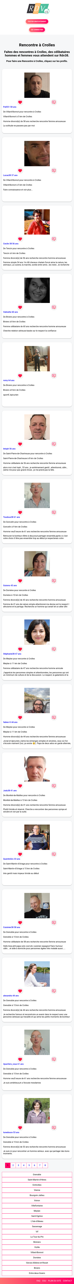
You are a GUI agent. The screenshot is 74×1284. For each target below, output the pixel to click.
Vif (37, 1231)
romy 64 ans (8, 380)
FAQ (38, 1281)
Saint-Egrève (37, 1216)
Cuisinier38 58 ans (11, 927)
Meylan (37, 1211)
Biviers (37, 1268)
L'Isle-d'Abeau (37, 1221)
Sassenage (37, 1226)
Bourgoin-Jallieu (37, 1195)
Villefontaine (37, 1205)
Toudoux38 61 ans (11, 517)
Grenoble (37, 1174)
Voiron (37, 1200)
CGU (44, 1281)
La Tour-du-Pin (37, 1237)
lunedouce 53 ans (11, 1132)
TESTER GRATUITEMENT (37, 21)
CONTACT (67, 1281)
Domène (37, 1257)
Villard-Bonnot (37, 1252)
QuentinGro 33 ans (11, 859)
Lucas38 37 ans (10, 175)
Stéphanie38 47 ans (12, 654)
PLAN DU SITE (54, 1281)
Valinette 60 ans (10, 312)
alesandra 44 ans (11, 995)
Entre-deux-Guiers (37, 1273)
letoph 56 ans (9, 449)
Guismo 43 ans (10, 585)
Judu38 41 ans (10, 790)
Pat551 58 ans (9, 107)
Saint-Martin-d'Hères (37, 1180)
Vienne (37, 1190)
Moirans (37, 1242)
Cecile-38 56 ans (10, 243)
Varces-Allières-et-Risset (37, 1263)
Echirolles (37, 1185)
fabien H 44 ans (10, 722)
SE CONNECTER (37, 30)
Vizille (37, 1247)
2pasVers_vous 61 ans (13, 1064)
